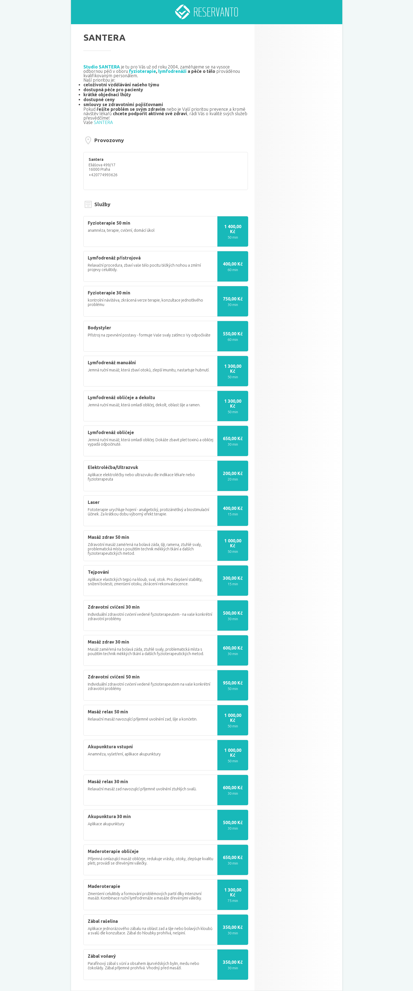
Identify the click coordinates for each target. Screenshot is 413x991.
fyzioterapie (142, 71)
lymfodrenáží (172, 71)
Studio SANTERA (101, 66)
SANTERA (103, 122)
